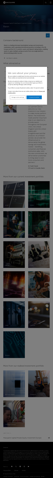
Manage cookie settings (17, 97)
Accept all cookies (34, 97)
